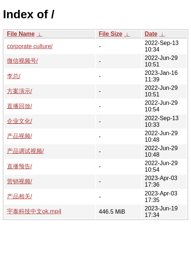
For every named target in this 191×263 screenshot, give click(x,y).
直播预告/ (19, 166)
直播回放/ (19, 106)
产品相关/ (19, 196)
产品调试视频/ (25, 151)
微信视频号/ (22, 61)
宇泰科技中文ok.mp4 (34, 211)
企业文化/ (19, 121)
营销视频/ (19, 181)
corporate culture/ (30, 46)
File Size (110, 34)
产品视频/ (19, 136)
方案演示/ (19, 91)
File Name (21, 34)
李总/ (13, 76)
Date (151, 34)
